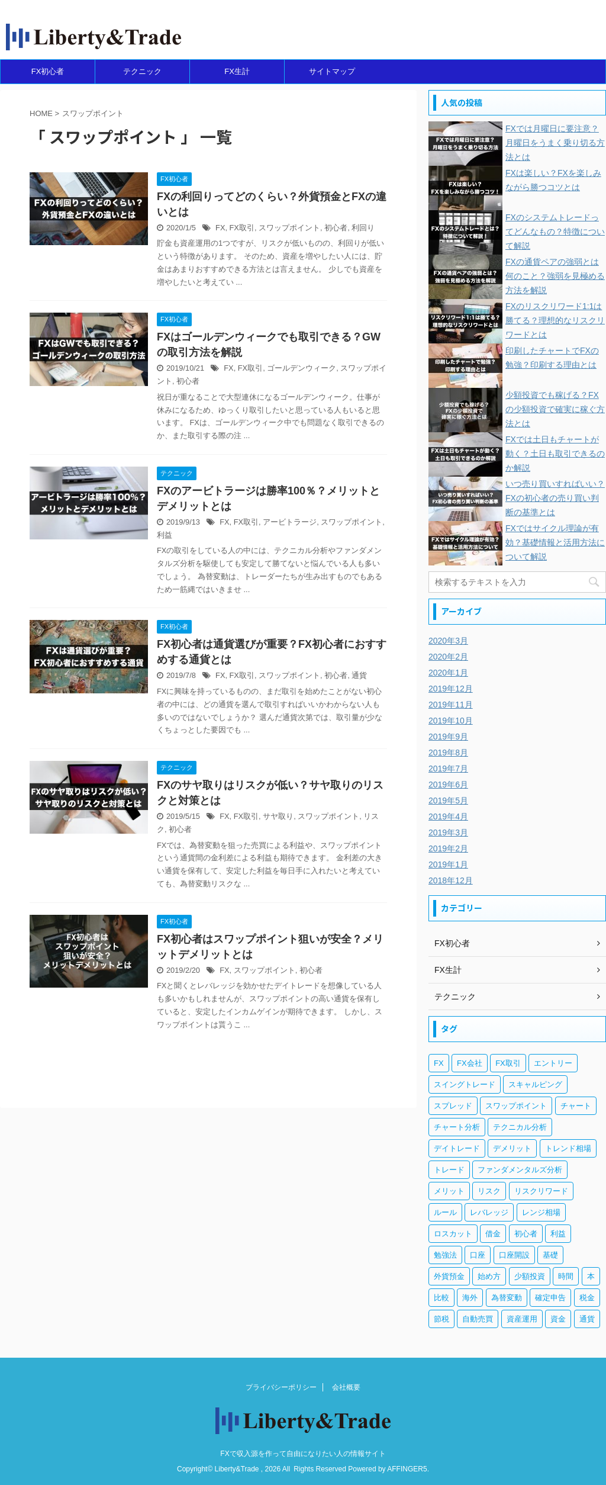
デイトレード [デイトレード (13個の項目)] (457, 1148)
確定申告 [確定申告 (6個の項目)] (550, 1297)
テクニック (142, 71)
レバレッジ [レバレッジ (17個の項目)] (489, 1212)
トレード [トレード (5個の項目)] (449, 1169)
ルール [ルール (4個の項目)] (445, 1212)
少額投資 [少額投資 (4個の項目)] (529, 1276)
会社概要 (346, 1387)
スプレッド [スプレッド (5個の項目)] (453, 1105)
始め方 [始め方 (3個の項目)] (489, 1276)
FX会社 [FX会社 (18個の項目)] (469, 1063)
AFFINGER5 (407, 1469)
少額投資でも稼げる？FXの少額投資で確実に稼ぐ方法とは (555, 409)
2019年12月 (450, 688)
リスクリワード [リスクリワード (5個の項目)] (541, 1191)
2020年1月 (448, 672)
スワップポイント (289, 227)
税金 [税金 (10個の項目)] (587, 1297)
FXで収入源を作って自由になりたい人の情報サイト (302, 1453)
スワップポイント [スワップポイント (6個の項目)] (516, 1105)
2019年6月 (448, 784)
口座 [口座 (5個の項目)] (477, 1255)
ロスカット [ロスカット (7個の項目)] (453, 1233)
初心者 (335, 227)
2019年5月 (448, 800)
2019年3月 (448, 832)
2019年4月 (448, 816)
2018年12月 (450, 880)
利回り (363, 227)
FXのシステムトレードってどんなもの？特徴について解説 (555, 231)
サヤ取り (278, 816)
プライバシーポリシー (281, 1387)
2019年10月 (450, 720)
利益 (164, 535)
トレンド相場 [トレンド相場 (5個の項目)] (568, 1148)
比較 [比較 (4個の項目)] (441, 1297)
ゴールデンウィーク (301, 368)
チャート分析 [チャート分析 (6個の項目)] (457, 1127)
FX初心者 (48, 71)
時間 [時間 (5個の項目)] (565, 1276)
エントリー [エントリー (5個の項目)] (553, 1063)
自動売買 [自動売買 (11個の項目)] (477, 1318)
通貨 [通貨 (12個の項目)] (587, 1318)
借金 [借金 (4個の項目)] (493, 1233)
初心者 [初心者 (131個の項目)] (525, 1233)
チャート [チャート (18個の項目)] (575, 1105)
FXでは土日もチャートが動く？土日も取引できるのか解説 (555, 453)
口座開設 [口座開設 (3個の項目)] (514, 1255)
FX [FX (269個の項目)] (439, 1063)
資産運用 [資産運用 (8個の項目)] (522, 1318)
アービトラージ (290, 522)
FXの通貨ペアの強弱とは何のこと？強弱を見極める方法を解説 (555, 276)
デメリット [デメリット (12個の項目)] (512, 1148)
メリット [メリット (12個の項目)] (449, 1191)
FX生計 (237, 71)
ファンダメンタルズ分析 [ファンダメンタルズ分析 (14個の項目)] (520, 1169)
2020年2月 (448, 656)
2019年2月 (448, 848)
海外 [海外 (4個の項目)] (470, 1297)
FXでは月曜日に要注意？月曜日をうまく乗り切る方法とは (555, 143)
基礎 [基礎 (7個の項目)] (550, 1255)
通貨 (359, 675)
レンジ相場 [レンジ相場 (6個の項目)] (541, 1212)
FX (220, 227)
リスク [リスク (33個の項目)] (489, 1191)
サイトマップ (332, 71)
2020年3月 (448, 640)
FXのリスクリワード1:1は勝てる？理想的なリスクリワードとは (555, 320)
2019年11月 (450, 704)
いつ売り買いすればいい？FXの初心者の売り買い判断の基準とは (555, 498)
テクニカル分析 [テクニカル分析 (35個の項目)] (520, 1127)
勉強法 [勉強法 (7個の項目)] (445, 1255)
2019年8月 (448, 752)
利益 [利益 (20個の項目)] (558, 1233)
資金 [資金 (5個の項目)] (558, 1318)
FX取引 (242, 227)
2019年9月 (448, 736)
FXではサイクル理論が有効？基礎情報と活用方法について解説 (555, 542)
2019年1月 (448, 864)
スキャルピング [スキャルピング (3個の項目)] (535, 1084)
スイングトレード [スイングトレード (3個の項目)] (464, 1084)
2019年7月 (448, 768)
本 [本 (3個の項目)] (591, 1276)
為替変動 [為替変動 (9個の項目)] (506, 1297)
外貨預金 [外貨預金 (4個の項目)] (449, 1276)
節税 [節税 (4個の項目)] (441, 1318)
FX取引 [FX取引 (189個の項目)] (508, 1063)
